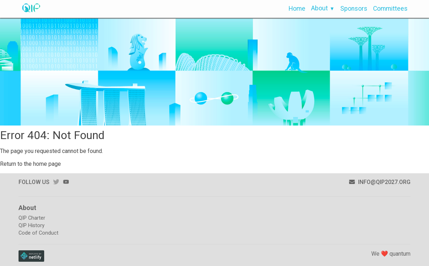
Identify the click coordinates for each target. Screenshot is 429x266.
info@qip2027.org (379, 182)
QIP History (32, 225)
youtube (66, 181)
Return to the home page (30, 163)
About (319, 8)
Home (297, 8)
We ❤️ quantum (390, 253)
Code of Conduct (38, 233)
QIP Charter (32, 218)
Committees (390, 8)
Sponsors (353, 8)
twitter (56, 181)
